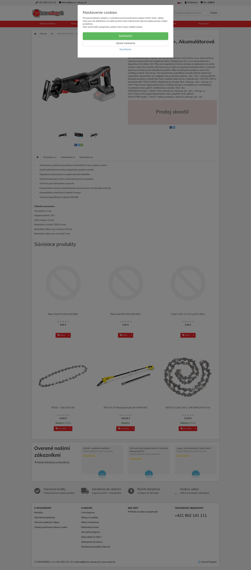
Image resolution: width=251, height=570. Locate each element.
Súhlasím (125, 36)
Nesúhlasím (125, 49)
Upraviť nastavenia (125, 43)
